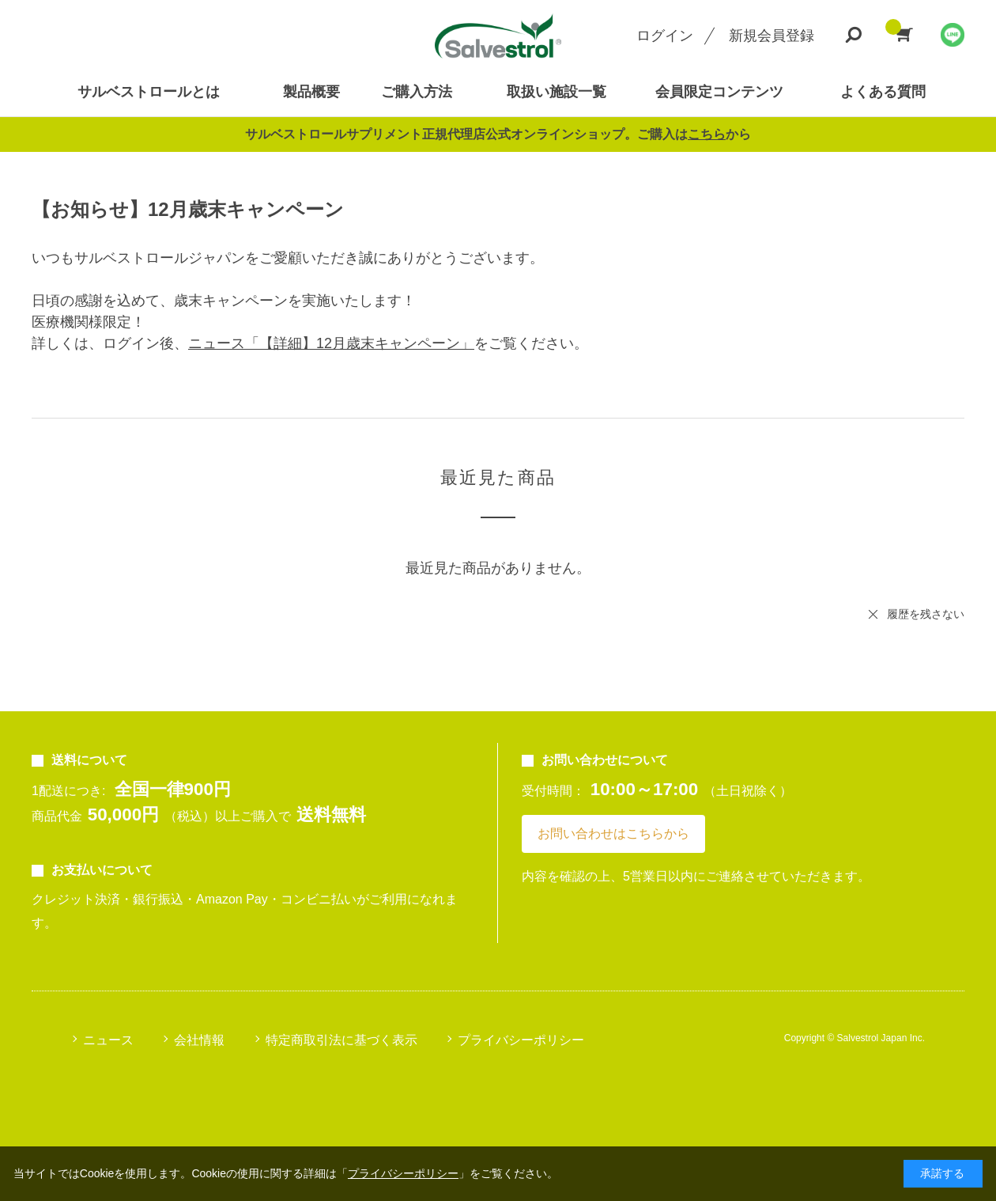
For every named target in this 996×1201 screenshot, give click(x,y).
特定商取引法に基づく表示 (341, 1040)
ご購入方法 (416, 92)
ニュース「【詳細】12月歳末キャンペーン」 (331, 343)
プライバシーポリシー (521, 1040)
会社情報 (199, 1040)
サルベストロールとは (148, 92)
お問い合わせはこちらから (613, 833)
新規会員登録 (771, 36)
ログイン (664, 36)
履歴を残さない (925, 614)
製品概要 (311, 92)
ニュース (108, 1040)
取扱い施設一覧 (556, 92)
